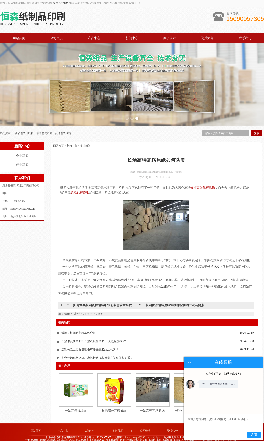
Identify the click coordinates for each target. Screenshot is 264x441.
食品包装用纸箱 (24, 130)
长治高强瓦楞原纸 (152, 408)
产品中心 (94, 38)
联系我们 (245, 38)
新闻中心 (132, 38)
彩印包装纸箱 (44, 130)
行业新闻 (22, 162)
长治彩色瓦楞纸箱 (114, 408)
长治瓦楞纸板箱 (75, 408)
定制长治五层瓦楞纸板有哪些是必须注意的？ (90, 347)
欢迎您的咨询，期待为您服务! (223, 373)
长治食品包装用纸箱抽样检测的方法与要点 (174, 302)
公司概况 (56, 38)
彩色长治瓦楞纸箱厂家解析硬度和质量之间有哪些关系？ (97, 355)
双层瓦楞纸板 (61, 2)
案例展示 (169, 38)
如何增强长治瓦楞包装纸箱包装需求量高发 (102, 302)
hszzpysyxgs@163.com (22, 206)
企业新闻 (22, 153)
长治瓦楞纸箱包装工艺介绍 (78, 330)
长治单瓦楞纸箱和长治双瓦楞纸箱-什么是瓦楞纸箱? (93, 338)
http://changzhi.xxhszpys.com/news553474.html (159, 169)
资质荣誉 (207, 38)
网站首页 (19, 38)
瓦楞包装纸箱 (63, 130)
